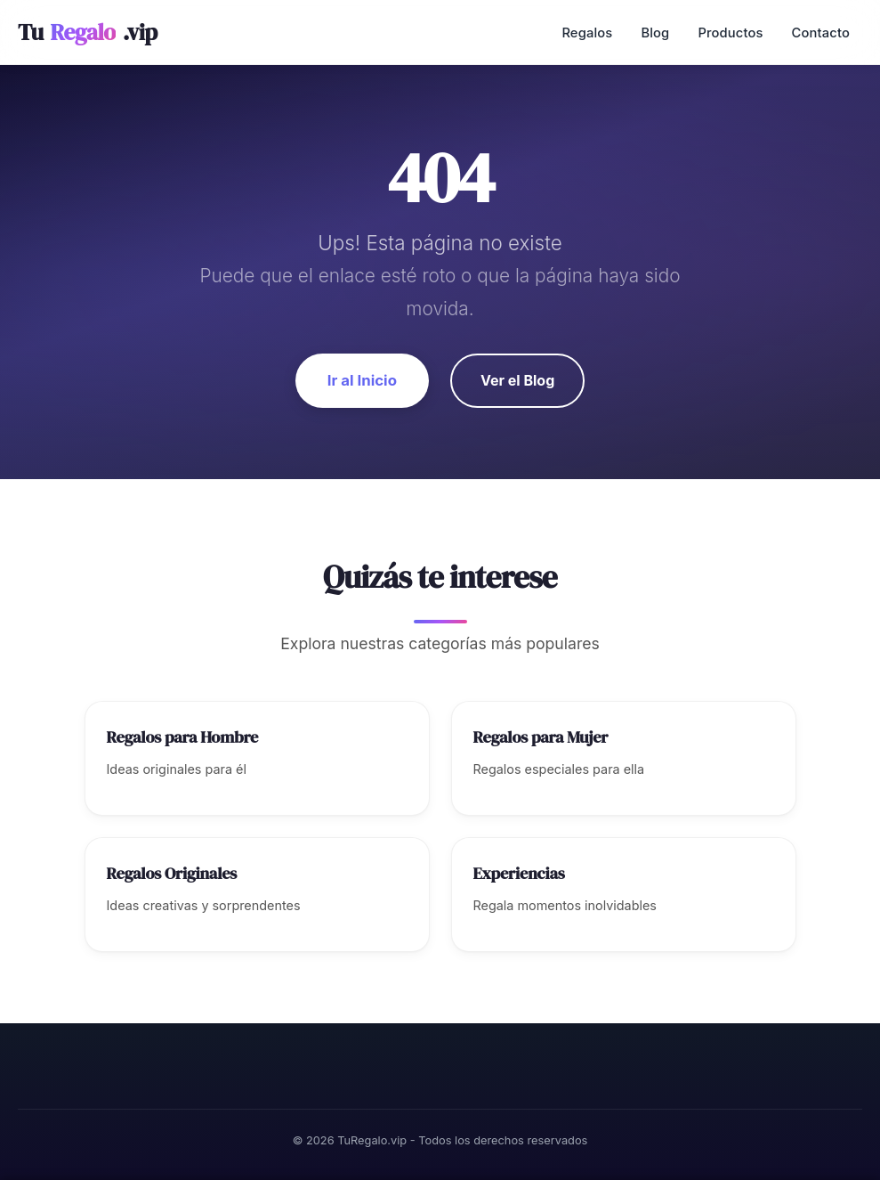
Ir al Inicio (362, 380)
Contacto (821, 33)
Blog (655, 33)
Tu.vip (87, 32)
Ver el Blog (517, 380)
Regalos (586, 33)
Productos (730, 33)
